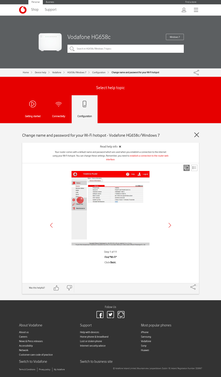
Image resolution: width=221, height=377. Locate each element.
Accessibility (26, 345)
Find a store (190, 2)
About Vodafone (30, 325)
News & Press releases (31, 341)
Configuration (98, 72)
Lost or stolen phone (91, 341)
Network (23, 350)
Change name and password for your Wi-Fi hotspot (135, 72)
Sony (143, 345)
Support (50, 10)
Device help (40, 72)
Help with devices (89, 332)
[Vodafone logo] (23, 10)
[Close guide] (196, 134)
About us (24, 332)
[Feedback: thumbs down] (69, 287)
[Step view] (186, 168)
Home (26, 72)
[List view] (194, 168)
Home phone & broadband (94, 336)
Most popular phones (156, 325)
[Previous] (51, 225)
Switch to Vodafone (33, 362)
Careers (23, 336)
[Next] (170, 225)
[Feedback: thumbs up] (56, 287)
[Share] (197, 285)
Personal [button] (35, 2)
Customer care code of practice (36, 354)
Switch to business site (96, 362)
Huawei (145, 350)
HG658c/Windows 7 (76, 72)
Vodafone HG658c (89, 36)
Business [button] (50, 2)
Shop (35, 10)
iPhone (145, 332)
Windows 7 (175, 37)
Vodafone (56, 72)
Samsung (146, 336)
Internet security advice (93, 345)
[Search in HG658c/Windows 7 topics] (125, 49)
